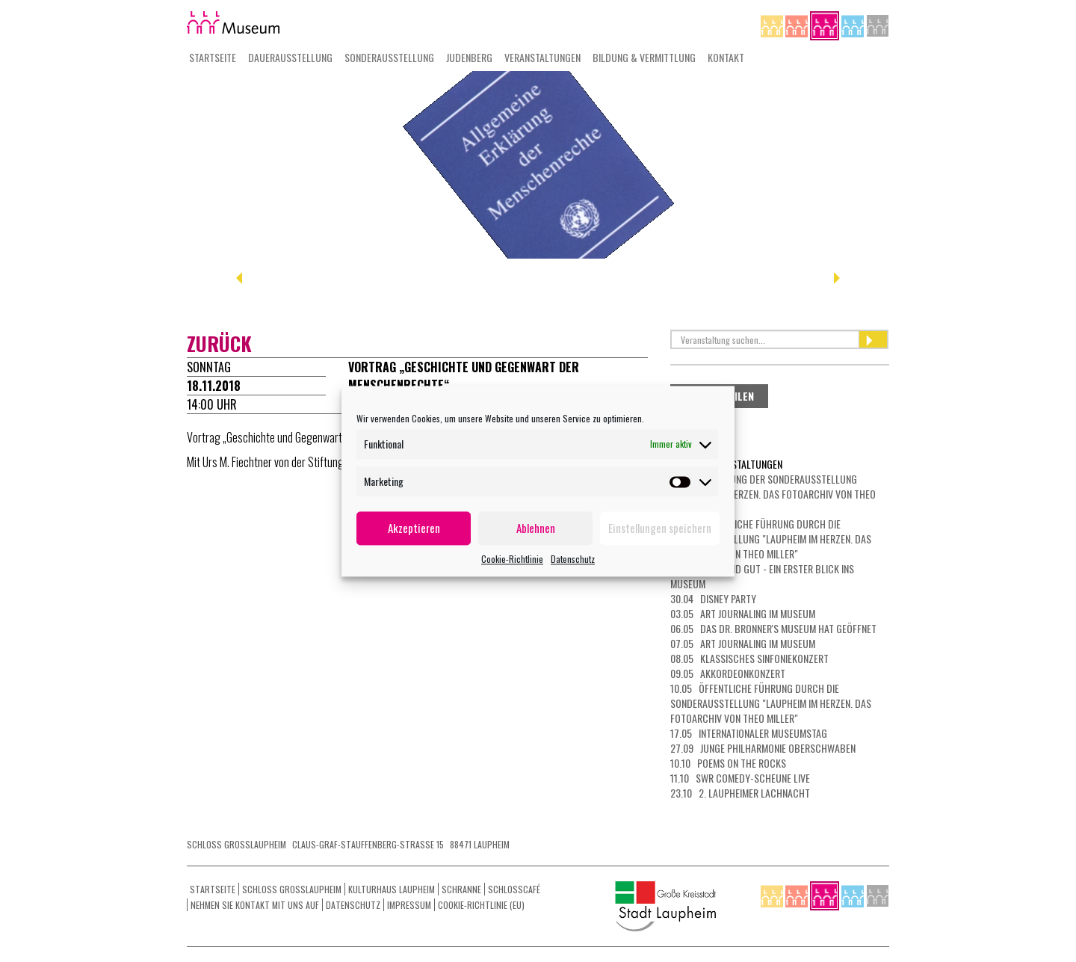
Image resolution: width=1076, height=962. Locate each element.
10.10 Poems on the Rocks (728, 763)
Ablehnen (535, 527)
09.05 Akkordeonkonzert (727, 673)
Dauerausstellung (290, 57)
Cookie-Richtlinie (512, 558)
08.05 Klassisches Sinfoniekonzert (749, 658)
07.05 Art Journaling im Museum (742, 643)
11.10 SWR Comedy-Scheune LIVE (740, 778)
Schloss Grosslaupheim (291, 889)
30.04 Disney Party (713, 598)
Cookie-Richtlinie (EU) (481, 904)
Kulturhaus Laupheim (391, 889)
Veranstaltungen (542, 57)
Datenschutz (573, 558)
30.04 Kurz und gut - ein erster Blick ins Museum (762, 576)
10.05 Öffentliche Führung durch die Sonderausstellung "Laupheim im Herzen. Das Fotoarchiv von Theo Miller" (770, 703)
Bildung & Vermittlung (644, 57)
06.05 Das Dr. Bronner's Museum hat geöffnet (773, 628)
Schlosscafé (514, 889)
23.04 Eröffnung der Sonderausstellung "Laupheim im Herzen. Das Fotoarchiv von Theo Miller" (773, 494)
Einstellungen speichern (659, 527)
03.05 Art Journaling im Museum (742, 613)
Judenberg (469, 57)
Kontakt (726, 57)
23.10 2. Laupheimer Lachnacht (740, 793)
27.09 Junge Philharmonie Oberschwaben (763, 748)
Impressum (409, 904)
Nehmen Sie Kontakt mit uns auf (255, 904)
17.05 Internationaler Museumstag (748, 733)
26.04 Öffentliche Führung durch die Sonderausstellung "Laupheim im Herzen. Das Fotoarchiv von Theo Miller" (770, 538)
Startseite (212, 57)
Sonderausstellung (389, 57)
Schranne (461, 889)
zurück (219, 343)
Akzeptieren (414, 527)
